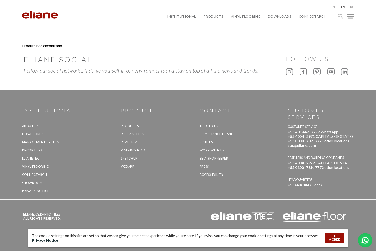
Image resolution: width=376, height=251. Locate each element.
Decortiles (32, 150)
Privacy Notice (35, 191)
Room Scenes (132, 134)
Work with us (212, 150)
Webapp (128, 166)
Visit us (206, 142)
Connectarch (313, 16)
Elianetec (31, 158)
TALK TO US (209, 126)
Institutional (181, 16)
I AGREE (334, 237)
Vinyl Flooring (246, 16)
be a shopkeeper (214, 158)
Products (213, 16)
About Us (30, 126)
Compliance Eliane (216, 134)
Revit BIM (129, 142)
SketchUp (129, 158)
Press (204, 166)
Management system (41, 142)
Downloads (279, 16)
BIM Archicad (133, 150)
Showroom (32, 183)
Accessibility (211, 175)
